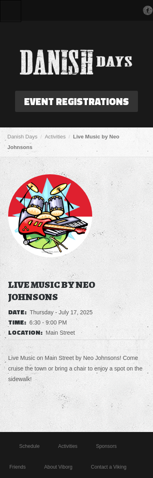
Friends (17, 467)
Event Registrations (76, 101)
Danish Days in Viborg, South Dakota (77, 62)
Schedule (29, 446)
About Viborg (58, 467)
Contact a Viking (108, 467)
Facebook (147, 10)
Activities (55, 137)
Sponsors (106, 446)
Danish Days (22, 137)
